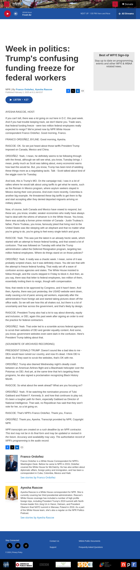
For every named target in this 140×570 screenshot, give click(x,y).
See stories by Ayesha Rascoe (37, 517)
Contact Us (54, 541)
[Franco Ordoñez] (11, 463)
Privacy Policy (17, 552)
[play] (7, 13)
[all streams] (126, 13)
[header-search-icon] (115, 4)
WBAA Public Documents (89, 541)
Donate (129, 4)
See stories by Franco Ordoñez (38, 477)
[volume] (15, 14)
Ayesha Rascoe (43, 89)
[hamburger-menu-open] (6, 4)
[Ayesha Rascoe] (11, 494)
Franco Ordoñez (25, 89)
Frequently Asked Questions (91, 547)
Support (53, 547)
